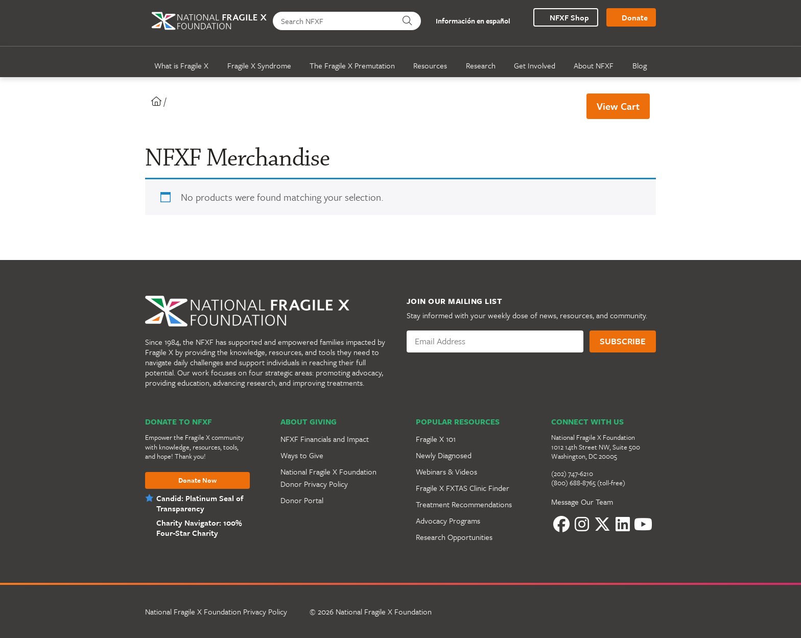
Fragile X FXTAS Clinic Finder (462, 487)
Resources (430, 65)
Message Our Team (582, 501)
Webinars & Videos (446, 471)
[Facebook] (561, 524)
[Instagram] (582, 524)
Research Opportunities (454, 536)
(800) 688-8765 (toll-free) (588, 482)
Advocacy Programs (448, 520)
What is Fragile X (181, 65)
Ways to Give (301, 455)
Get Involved (534, 65)
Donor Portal (301, 500)
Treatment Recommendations (464, 504)
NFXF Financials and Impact (324, 438)
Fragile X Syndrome (259, 65)
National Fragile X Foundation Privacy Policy (216, 611)
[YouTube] (643, 524)
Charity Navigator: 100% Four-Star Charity (198, 527)
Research (481, 65)
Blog (639, 65)
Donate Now (197, 480)
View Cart (618, 106)
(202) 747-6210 (572, 473)
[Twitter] (602, 524)
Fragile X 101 (436, 438)
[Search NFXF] (334, 21)
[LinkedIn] (622, 524)
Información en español (467, 21)
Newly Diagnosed (444, 455)
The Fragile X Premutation (352, 65)
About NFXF (594, 65)
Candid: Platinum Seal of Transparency (199, 503)
